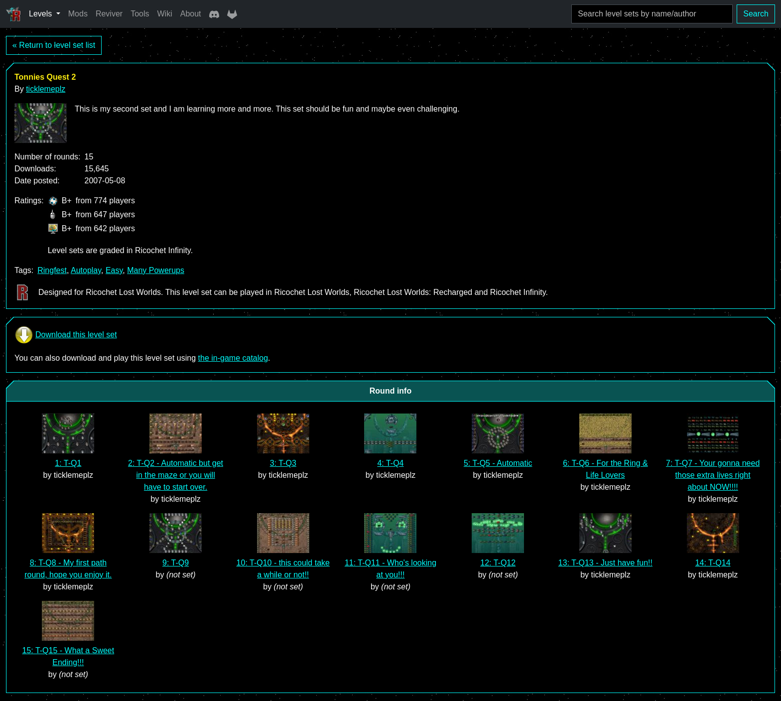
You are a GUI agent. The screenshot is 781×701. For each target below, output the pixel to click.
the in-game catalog (233, 358)
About (190, 13)
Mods (78, 13)
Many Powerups (155, 270)
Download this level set (65, 334)
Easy (114, 270)
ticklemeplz (45, 89)
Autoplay (86, 270)
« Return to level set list (53, 45)
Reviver (109, 13)
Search (756, 13)
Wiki (164, 13)
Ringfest (52, 270)
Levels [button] (41, 13)
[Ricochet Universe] (13, 14)
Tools (139, 13)
